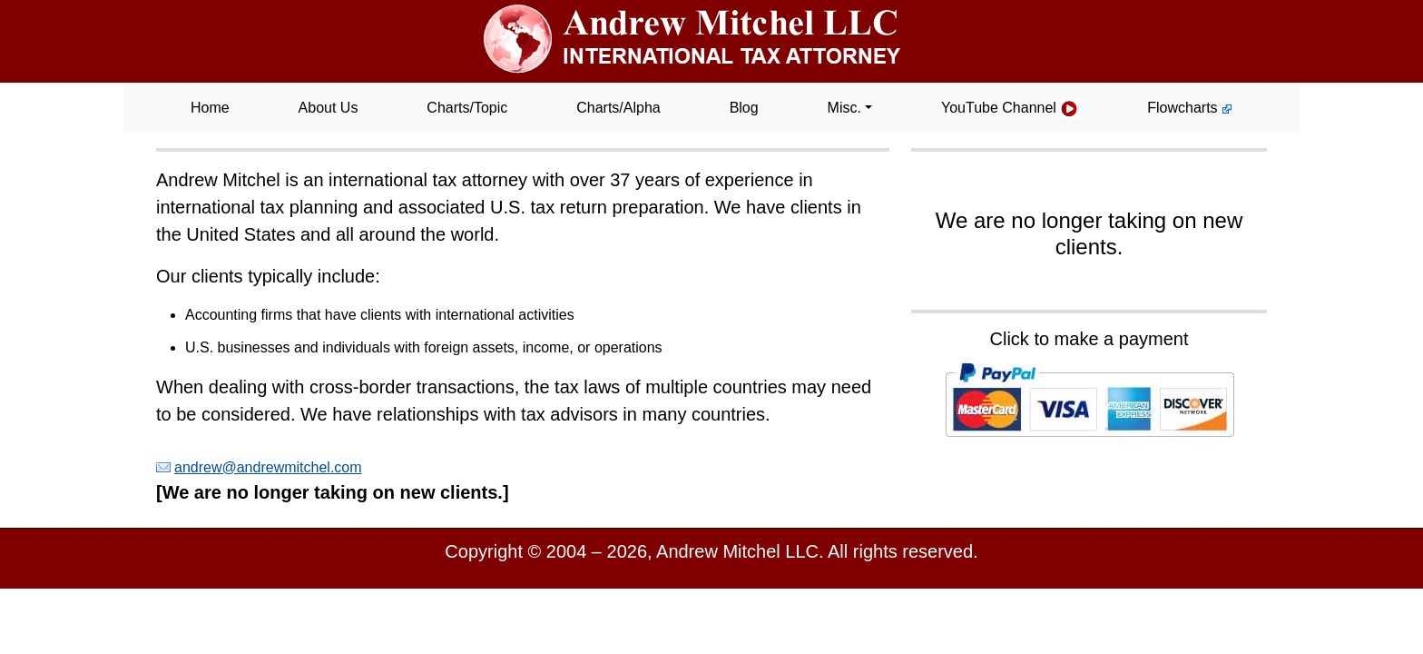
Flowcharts (1189, 107)
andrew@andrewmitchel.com (268, 467)
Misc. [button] (844, 107)
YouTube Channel (1009, 109)
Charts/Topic (467, 107)
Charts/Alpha (618, 107)
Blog (744, 107)
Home (210, 107)
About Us (328, 107)
